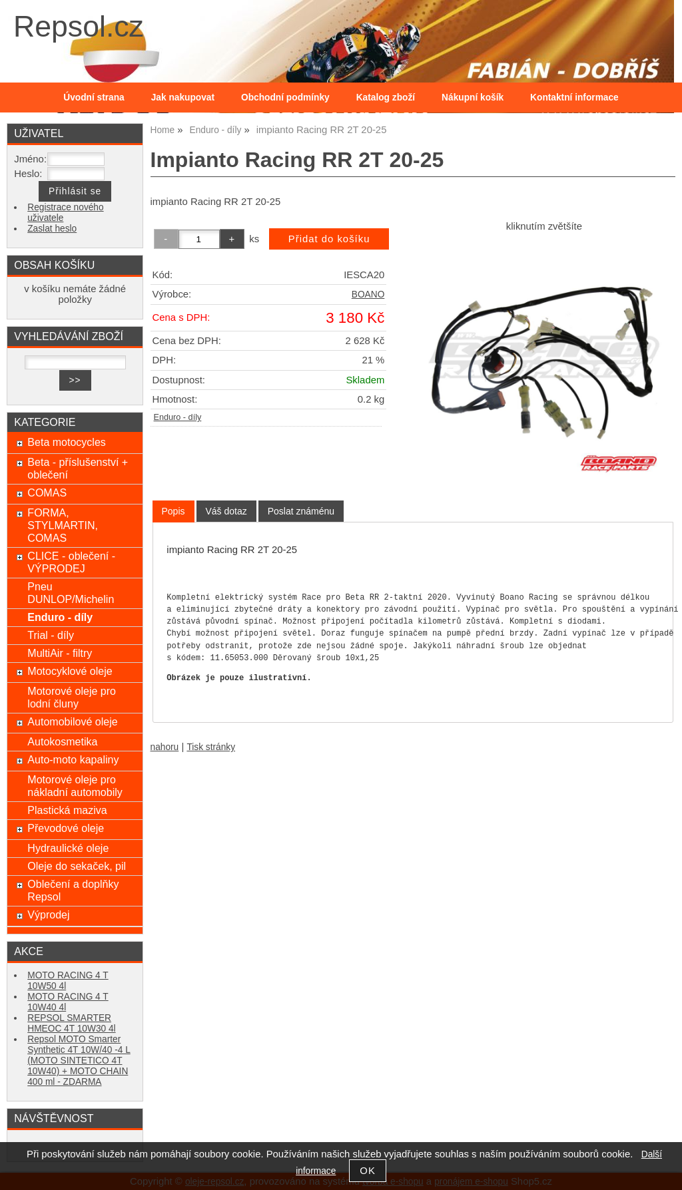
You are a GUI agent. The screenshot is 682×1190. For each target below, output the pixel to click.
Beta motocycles (66, 442)
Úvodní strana (93, 97)
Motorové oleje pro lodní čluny (71, 697)
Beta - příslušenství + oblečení (77, 468)
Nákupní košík (473, 97)
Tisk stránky (210, 747)
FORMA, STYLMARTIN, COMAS (62, 525)
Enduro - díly (178, 417)
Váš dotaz (226, 511)
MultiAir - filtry (59, 653)
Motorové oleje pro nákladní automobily (74, 785)
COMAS (47, 492)
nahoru (165, 747)
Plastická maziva (67, 810)
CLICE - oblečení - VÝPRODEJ (71, 562)
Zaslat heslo (52, 229)
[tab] (173, 511)
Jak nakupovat (182, 97)
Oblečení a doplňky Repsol (73, 890)
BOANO (368, 294)
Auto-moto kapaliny (73, 759)
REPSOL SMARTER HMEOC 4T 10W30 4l (71, 1023)
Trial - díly (50, 635)
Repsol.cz (78, 26)
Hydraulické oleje (68, 848)
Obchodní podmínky (285, 97)
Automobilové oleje (72, 721)
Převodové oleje (65, 828)
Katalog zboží (385, 97)
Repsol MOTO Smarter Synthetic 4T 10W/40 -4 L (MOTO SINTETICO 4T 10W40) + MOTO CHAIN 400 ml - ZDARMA (79, 1060)
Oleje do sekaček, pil (76, 866)
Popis (173, 511)
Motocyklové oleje (69, 671)
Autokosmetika (62, 741)
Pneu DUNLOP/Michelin (70, 592)
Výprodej (48, 914)
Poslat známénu (301, 511)
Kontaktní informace (574, 97)
